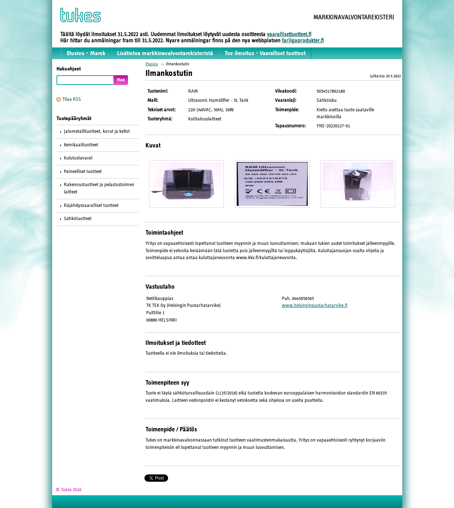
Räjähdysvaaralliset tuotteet (91, 205)
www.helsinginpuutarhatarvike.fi (315, 305)
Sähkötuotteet (78, 218)
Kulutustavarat (78, 158)
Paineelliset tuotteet (83, 171)
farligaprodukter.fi (303, 40)
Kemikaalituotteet (81, 144)
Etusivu (151, 64)
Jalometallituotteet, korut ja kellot (97, 131)
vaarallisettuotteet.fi (289, 34)
